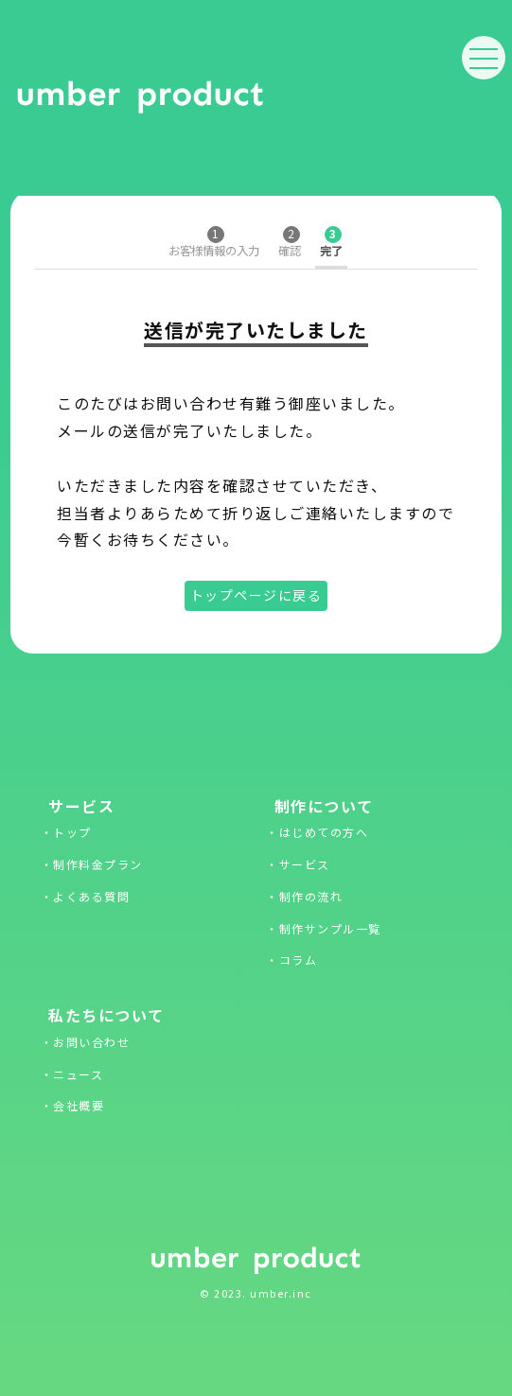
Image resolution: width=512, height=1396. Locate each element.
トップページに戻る (256, 594)
